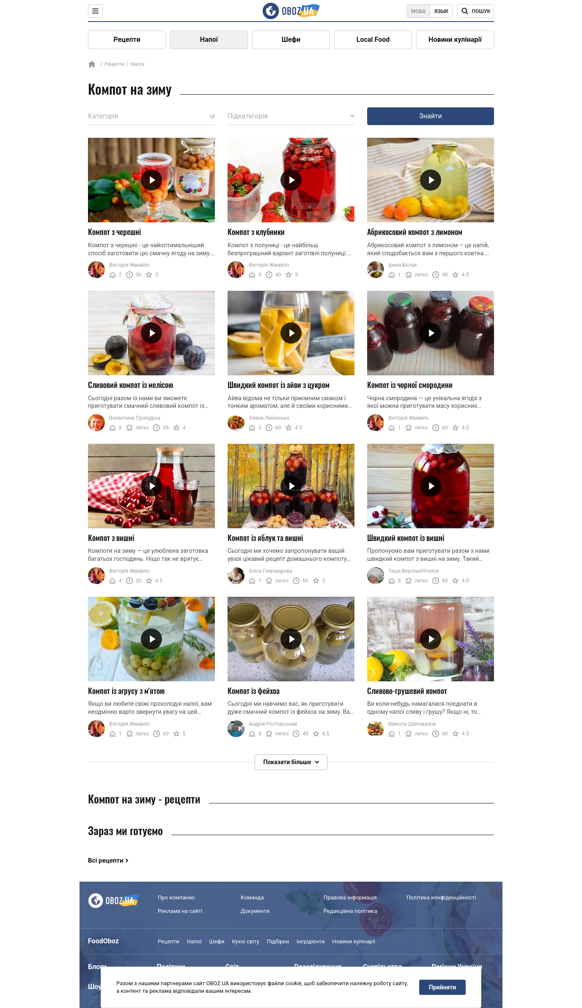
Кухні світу (245, 941)
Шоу (95, 987)
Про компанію (176, 897)
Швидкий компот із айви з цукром (278, 385)
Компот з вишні (111, 538)
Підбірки (278, 941)
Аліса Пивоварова (270, 571)
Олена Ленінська (269, 418)
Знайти (430, 116)
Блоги (97, 967)
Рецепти (126, 40)
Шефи (291, 40)
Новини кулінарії (455, 40)
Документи (255, 911)
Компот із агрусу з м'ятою (126, 691)
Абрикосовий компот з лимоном (414, 232)
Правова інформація (350, 897)
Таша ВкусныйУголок (413, 571)
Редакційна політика (350, 911)
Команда (252, 897)
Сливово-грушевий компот (407, 691)
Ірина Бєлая (402, 265)
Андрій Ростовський (273, 724)
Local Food (373, 40)
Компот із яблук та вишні (265, 538)
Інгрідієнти (310, 941)
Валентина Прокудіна (134, 418)
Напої (209, 40)
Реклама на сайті (180, 911)
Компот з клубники (256, 232)
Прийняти (442, 987)
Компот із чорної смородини (410, 385)
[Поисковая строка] (476, 11)
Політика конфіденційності (441, 897)
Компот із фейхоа (254, 691)
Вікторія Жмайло (129, 265)
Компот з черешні (114, 232)
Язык (441, 11)
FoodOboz (103, 941)
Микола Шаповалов (412, 724)
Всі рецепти (106, 860)
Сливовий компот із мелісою (130, 385)
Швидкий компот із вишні (405, 538)
